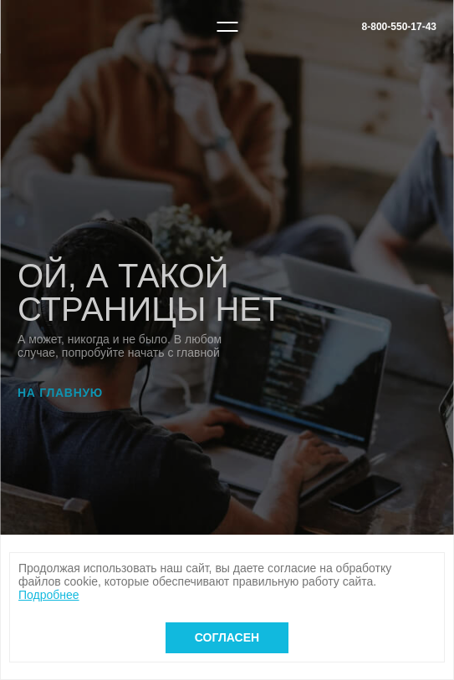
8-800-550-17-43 (399, 27)
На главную (60, 392)
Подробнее (48, 594)
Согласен (227, 637)
